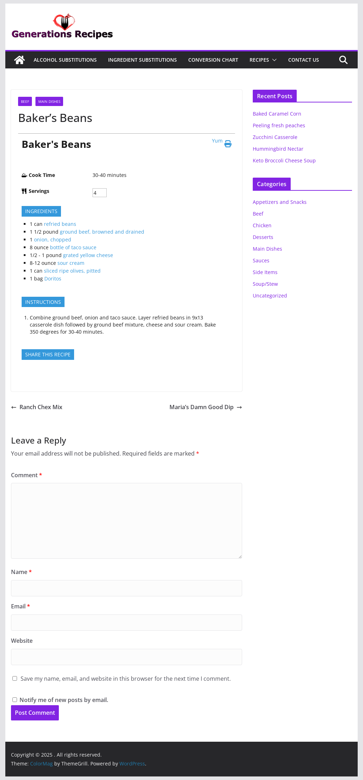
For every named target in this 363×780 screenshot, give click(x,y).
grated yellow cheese (88, 255)
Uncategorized (270, 295)
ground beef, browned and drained (102, 231)
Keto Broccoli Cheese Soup (284, 160)
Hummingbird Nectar (278, 148)
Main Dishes (49, 101)
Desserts (263, 237)
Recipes (259, 59)
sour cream (70, 263)
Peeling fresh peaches (279, 125)
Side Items (265, 272)
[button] (273, 60)
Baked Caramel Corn (277, 113)
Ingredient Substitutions (142, 59)
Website (22, 641)
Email (20, 606)
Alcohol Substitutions (65, 59)
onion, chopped (52, 239)
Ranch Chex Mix (36, 407)
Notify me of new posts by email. (63, 700)
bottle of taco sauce (73, 247)
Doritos (52, 278)
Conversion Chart (213, 59)
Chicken (262, 225)
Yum (217, 140)
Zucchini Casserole (275, 137)
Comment (26, 475)
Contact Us (303, 59)
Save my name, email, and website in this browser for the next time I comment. (126, 678)
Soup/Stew (265, 283)
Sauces (261, 260)
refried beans (60, 224)
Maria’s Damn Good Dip (205, 407)
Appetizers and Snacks (280, 202)
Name (21, 572)
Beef (25, 101)
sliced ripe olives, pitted (72, 270)
